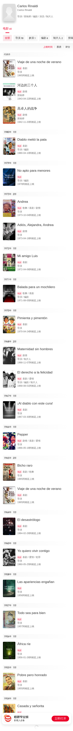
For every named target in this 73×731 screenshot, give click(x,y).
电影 (19, 68)
